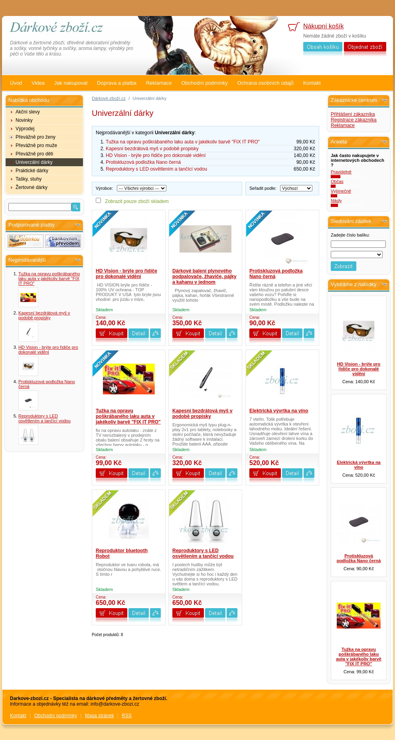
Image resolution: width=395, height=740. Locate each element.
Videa (38, 83)
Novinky (24, 120)
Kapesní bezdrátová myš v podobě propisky (44, 315)
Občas (337, 181)
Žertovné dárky (31, 187)
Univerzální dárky (34, 162)
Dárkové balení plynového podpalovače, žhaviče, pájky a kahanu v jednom (204, 276)
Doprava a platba (116, 83)
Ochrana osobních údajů (265, 83)
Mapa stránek (99, 715)
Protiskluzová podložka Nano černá (143, 162)
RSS (127, 715)
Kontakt (312, 83)
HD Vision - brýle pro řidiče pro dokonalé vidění (48, 349)
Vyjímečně (341, 191)
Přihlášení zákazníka (353, 114)
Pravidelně (341, 171)
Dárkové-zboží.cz (109, 98)
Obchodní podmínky (204, 83)
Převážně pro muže (36, 145)
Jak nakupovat (71, 83)
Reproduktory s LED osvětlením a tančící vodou (44, 418)
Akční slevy (28, 112)
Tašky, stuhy (28, 179)
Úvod (16, 83)
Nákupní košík (323, 26)
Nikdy (336, 200)
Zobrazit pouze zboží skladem (136, 201)
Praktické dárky (32, 170)
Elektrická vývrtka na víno (278, 411)
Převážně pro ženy (35, 137)
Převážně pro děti (34, 154)
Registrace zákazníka (354, 120)
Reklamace (159, 83)
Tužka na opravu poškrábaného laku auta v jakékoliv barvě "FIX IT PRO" (49, 278)
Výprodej (25, 128)
